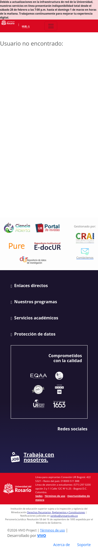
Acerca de (61, 544)
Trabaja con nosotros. (32, 457)
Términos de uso (55, 496)
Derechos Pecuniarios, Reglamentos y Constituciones (56, 512)
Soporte (84, 544)
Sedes (38, 496)
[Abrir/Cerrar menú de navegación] (50, 25)
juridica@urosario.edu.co (64, 515)
